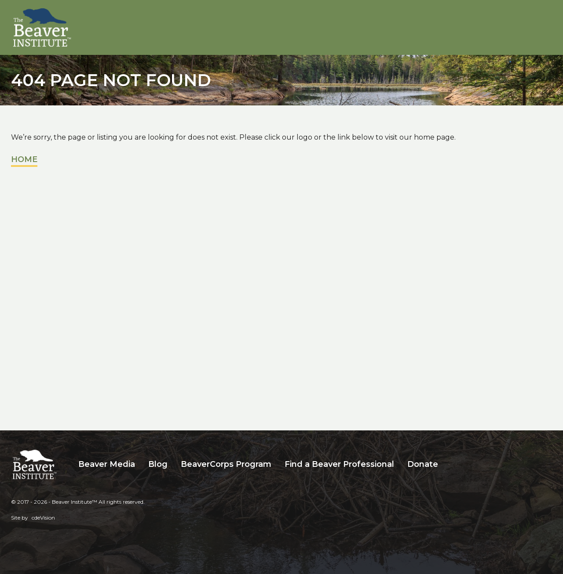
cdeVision (43, 517)
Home (24, 159)
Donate (422, 464)
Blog (158, 464)
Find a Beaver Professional (339, 464)
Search (451, 464)
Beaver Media (106, 464)
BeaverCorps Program (226, 464)
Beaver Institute (42, 28)
